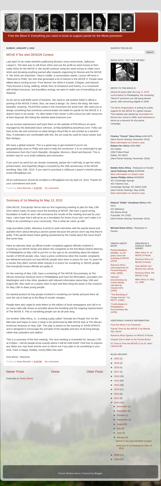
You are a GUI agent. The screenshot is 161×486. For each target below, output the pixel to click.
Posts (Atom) (26, 378)
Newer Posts (15, 371)
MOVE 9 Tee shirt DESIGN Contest (29, 54)
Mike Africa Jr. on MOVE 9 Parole (143, 253)
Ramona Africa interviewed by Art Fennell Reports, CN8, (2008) (119, 269)
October (121, 415)
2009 (117, 455)
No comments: (52, 188)
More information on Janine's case (128, 193)
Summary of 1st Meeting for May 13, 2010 (34, 200)
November (122, 411)
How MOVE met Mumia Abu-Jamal (144, 267)
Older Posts (95, 371)
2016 (117, 376)
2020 (117, 358)
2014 (117, 385)
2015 (117, 380)
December (122, 406)
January (121, 437)
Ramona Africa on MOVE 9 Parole (144, 260)
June (119, 433)
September (122, 419)
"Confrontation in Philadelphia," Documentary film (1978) (119, 308)
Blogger (98, 473)
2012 (117, 394)
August (120, 424)
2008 (117, 459)
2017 (117, 371)
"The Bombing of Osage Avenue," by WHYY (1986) (120, 297)
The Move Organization (122, 107)
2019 (117, 363)
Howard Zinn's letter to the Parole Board (131, 339)
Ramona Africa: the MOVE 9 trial (144, 274)
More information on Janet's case (127, 174)
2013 (117, 389)
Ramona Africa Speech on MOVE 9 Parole (132, 335)
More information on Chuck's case (128, 142)
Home (55, 371)
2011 (117, 398)
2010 (117, 402)
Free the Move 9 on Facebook (126, 324)
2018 (117, 367)
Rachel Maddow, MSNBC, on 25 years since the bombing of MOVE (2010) (120, 255)
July (119, 428)
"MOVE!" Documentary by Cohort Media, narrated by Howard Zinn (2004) (119, 284)
